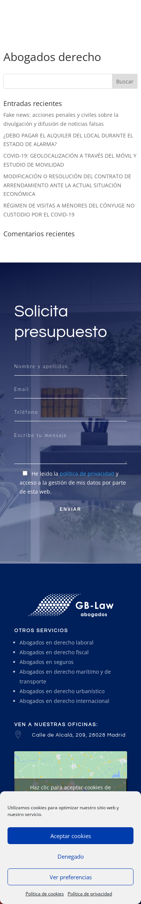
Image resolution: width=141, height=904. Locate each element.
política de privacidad (87, 473)
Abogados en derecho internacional (64, 700)
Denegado (71, 856)
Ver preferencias (71, 877)
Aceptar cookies (70, 836)
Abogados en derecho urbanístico (62, 691)
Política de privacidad (90, 894)
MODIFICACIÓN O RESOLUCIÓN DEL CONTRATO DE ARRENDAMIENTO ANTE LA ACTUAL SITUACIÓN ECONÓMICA (67, 185)
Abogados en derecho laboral (57, 642)
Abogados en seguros (47, 661)
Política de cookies (45, 894)
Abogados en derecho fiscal (54, 652)
